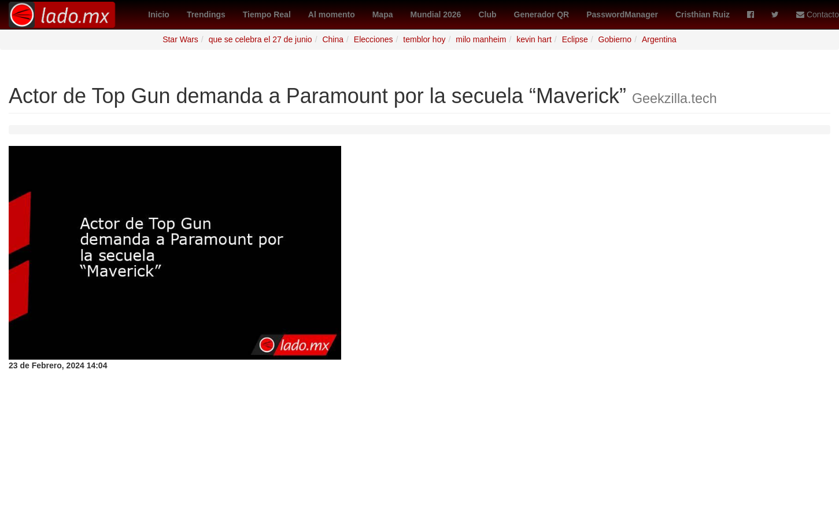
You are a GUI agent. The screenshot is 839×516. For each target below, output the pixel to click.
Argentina (659, 39)
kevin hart (534, 39)
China (332, 39)
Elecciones (373, 39)
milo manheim (481, 39)
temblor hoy (424, 39)
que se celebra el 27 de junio (260, 39)
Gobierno (615, 39)
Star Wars (180, 39)
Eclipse (575, 39)
